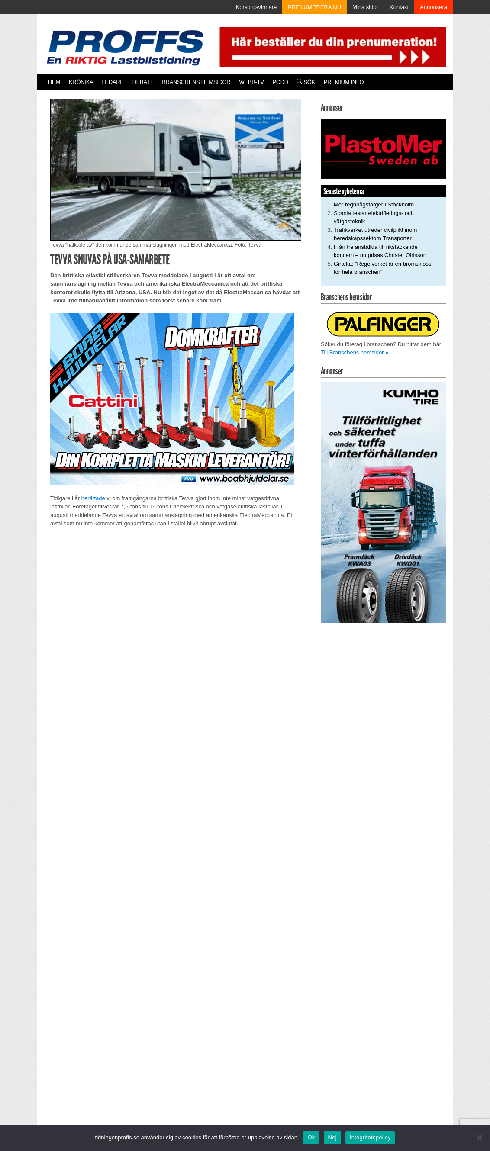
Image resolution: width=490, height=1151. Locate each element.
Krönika (81, 82)
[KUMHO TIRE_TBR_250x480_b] (383, 502)
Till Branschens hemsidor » (354, 352)
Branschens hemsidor (196, 82)
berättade (93, 498)
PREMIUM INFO (344, 82)
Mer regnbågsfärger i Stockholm (374, 204)
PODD (280, 82)
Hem (54, 82)
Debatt (143, 82)
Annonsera (433, 7)
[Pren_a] (331, 46)
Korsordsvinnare (256, 7)
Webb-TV (251, 82)
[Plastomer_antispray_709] (383, 148)
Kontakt (399, 7)
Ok (311, 1137)
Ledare (112, 82)
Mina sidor (365, 7)
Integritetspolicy (370, 1137)
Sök (306, 82)
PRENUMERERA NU (314, 7)
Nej (332, 1137)
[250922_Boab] (172, 399)
